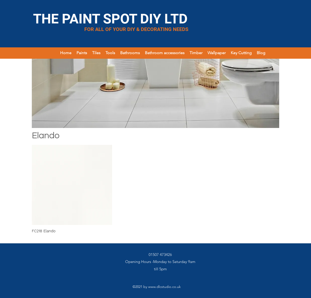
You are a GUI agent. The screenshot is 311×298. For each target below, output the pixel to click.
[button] (82, 53)
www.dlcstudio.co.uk (164, 286)
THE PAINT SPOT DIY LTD (110, 19)
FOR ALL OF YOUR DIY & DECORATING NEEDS (136, 29)
